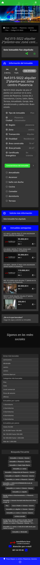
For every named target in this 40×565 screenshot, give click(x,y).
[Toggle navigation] (35, 3)
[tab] (17, 166)
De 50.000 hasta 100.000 (12, 430)
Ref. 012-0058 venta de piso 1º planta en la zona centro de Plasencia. (20, 281)
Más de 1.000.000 (9, 441)
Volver (33, 30)
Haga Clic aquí (9, 320)
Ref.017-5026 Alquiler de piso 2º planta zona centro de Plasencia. (18, 297)
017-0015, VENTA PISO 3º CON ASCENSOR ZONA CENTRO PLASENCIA (19, 234)
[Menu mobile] (3, 3)
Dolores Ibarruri (9, 374)
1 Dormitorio (8, 404)
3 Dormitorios (8, 412)
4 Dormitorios (8, 415)
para (19, 469)
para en (19, 476)
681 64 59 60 (27, 17)
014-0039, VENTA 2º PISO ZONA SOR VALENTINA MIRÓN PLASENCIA (17, 250)
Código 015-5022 (17, 30)
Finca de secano (9, 393)
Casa (5, 386)
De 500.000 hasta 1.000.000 (13, 438)
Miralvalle (6, 363)
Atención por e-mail (20, 546)
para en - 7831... (18, 521)
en (19, 458)
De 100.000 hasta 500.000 (12, 434)
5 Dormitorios (8, 419)
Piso (7, 30)
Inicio (6, 28)
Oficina (6, 397)
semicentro (7, 360)
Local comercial (9, 389)
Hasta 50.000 (8, 427)
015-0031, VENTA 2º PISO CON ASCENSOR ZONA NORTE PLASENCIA (19, 265)
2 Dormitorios (8, 408)
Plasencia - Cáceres (27, 28)
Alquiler (14, 28)
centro (5, 367)
